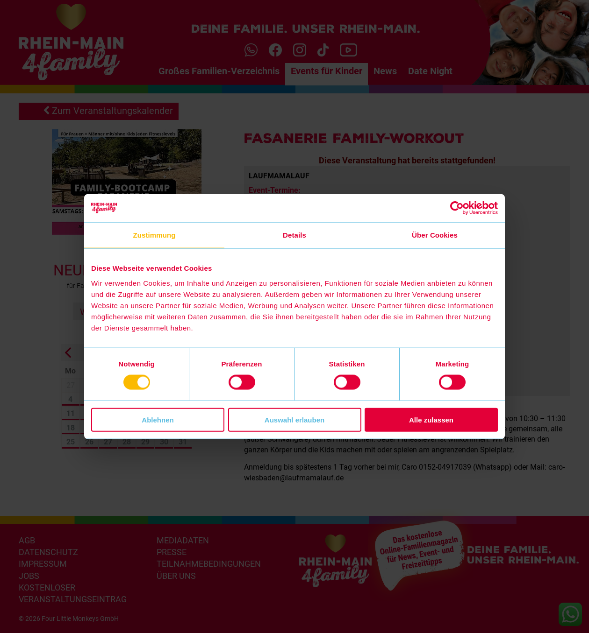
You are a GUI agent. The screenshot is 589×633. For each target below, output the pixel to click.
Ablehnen (157, 419)
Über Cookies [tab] (435, 235)
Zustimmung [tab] (154, 235)
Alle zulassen (431, 419)
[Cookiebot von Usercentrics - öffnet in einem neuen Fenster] (457, 208)
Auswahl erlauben (294, 419)
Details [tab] (294, 235)
